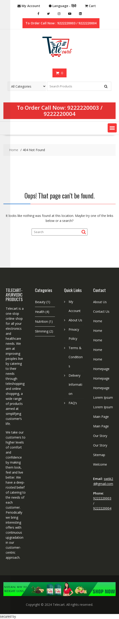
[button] (112, 127)
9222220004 (59, 113)
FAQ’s (73, 403)
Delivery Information (75, 384)
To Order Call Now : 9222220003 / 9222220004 (61, 23)
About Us (75, 320)
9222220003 (83, 107)
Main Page (101, 416)
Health (40, 312)
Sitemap (99, 455)
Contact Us (101, 311)
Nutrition (41, 321)
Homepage (101, 369)
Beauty (40, 302)
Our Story (100, 436)
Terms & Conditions (76, 357)
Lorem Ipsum (103, 397)
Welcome (100, 464)
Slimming (41, 331)
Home (97, 321)
